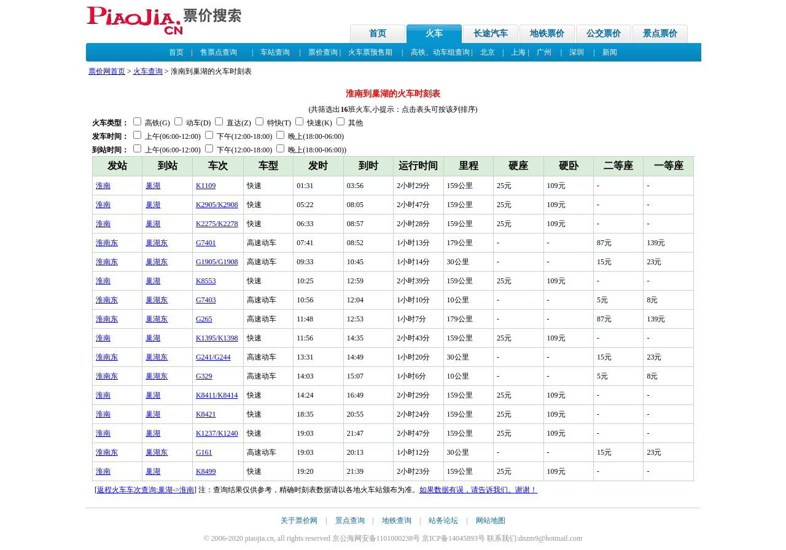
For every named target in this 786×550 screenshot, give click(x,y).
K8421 (206, 414)
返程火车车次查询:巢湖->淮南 (145, 489)
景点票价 (660, 33)
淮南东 (107, 242)
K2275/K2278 (217, 223)
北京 (487, 52)
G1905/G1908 (217, 261)
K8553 (206, 281)
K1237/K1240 (217, 433)
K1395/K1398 (217, 338)
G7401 (206, 242)
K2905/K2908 (217, 204)
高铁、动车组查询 (440, 52)
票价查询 (323, 52)
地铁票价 (547, 33)
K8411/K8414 (217, 395)
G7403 (206, 300)
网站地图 (490, 520)
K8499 (206, 471)
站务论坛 (443, 520)
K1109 (206, 185)
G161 (204, 452)
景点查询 (350, 520)
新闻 (609, 52)
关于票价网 (299, 520)
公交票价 (603, 33)
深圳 (576, 52)
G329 (204, 376)
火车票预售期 (370, 52)
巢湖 (153, 185)
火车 (434, 33)
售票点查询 (218, 52)
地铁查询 (396, 520)
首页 (377, 33)
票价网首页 (106, 71)
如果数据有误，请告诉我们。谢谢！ (478, 489)
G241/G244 (213, 357)
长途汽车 (490, 33)
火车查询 (148, 71)
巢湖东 (157, 242)
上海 (518, 52)
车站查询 (275, 52)
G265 (204, 319)
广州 (544, 52)
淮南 (103, 185)
